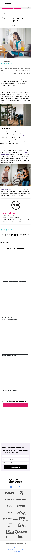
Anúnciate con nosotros (15, 0)
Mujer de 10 (16, 23)
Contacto (15, 547)
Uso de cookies (15, 551)
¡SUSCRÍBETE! (15, 405)
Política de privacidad (15, 554)
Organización (4, 242)
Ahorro (2, 240)
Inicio (2, 13)
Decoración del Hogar (18, 13)
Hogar (26, 240)
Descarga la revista (26, 0)
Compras (10, 240)
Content (8, 13)
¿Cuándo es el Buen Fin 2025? (9, 390)
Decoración (18, 240)
